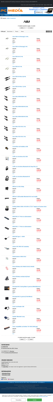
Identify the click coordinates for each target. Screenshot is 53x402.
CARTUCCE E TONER (15, 15)
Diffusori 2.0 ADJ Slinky (18, 187)
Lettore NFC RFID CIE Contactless (20, 247)
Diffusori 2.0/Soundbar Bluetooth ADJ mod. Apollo (24, 197)
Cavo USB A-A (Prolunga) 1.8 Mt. (20, 37)
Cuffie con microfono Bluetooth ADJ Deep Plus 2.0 (24, 167)
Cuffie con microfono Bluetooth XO (21, 177)
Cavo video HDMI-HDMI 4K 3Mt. (20, 117)
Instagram (12, 380)
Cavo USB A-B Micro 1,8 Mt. (19, 87)
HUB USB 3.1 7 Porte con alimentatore (21, 227)
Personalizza (18, 400)
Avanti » (31, 29)
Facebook (5, 380)
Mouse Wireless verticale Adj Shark (21, 277)
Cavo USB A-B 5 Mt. (17, 67)
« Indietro (22, 29)
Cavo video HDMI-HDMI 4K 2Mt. (20, 107)
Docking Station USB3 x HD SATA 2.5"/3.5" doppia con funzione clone (29, 207)
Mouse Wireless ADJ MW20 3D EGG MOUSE (23, 267)
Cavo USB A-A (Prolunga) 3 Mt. (20, 47)
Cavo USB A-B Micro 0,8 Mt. (19, 77)
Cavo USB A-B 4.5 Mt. (17, 57)
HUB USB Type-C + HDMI (18, 237)
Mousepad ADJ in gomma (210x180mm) (22, 297)
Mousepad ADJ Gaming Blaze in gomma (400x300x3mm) (26, 287)
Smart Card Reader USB (18, 307)
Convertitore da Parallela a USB (20, 147)
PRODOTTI (7, 15)
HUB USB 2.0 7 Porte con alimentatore (21, 217)
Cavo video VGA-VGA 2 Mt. (19, 127)
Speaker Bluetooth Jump (18, 317)
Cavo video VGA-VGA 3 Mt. (19, 137)
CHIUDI (51, 395)
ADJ (13, 44)
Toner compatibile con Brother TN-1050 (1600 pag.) (25, 327)
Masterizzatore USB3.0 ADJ (19, 257)
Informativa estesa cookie (43, 396)
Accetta (34, 400)
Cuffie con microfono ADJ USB (20, 157)
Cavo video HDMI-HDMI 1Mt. (19, 97)
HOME (2, 15)
